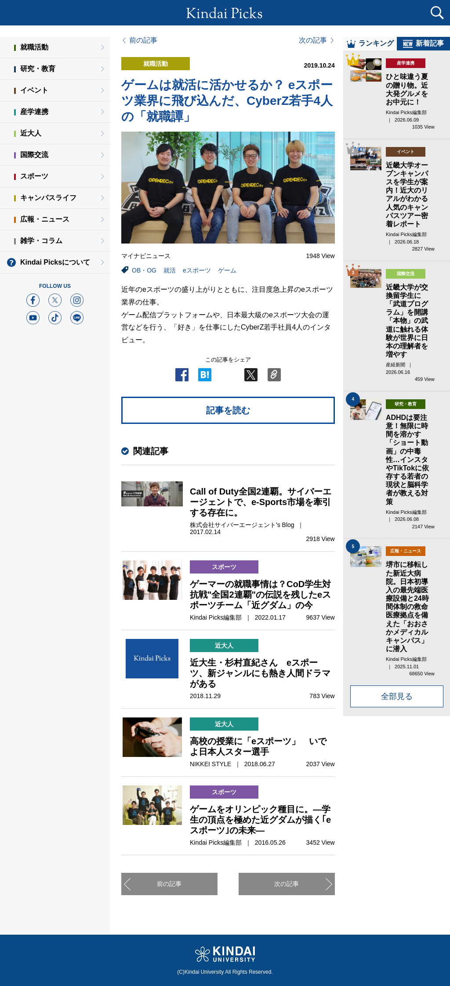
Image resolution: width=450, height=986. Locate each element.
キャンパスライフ (48, 197)
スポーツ (34, 176)
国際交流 (34, 154)
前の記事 (143, 40)
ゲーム (227, 270)
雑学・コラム (41, 240)
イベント (34, 90)
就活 (169, 270)
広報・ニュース (44, 219)
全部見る (397, 703)
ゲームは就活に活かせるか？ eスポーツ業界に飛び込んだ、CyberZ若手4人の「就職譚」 (227, 100)
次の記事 (313, 40)
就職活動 (34, 47)
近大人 (30, 133)
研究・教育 (37, 68)
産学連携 (34, 111)
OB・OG (144, 270)
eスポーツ (197, 270)
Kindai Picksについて (55, 262)
